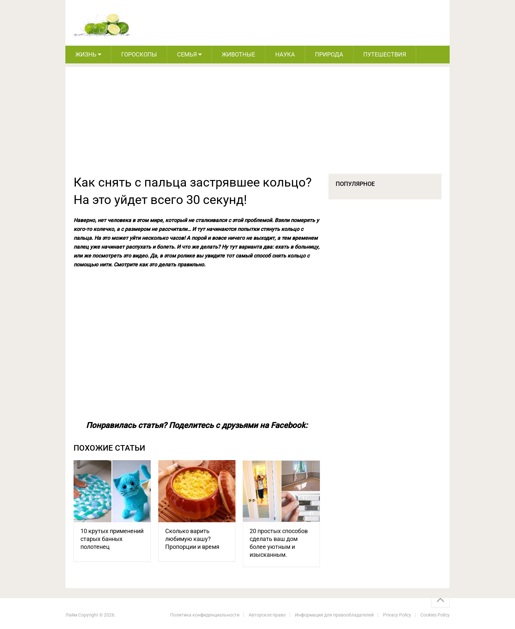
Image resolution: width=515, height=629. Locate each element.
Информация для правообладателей (334, 615)
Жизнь (85, 54)
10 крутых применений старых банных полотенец (112, 539)
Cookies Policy (435, 615)
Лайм (71, 615)
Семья (187, 54)
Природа (329, 54)
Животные (238, 54)
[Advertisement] (257, 124)
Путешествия (384, 54)
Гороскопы (139, 54)
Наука (285, 54)
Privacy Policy (397, 615)
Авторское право (267, 615)
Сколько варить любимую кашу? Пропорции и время (192, 539)
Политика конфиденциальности (204, 615)
